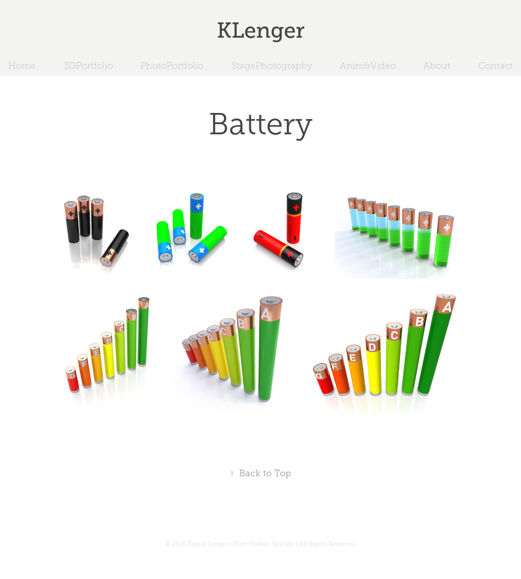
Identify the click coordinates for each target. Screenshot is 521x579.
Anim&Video (368, 66)
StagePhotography (271, 66)
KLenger (261, 30)
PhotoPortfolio (172, 66)
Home (22, 66)
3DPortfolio (88, 66)
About (436, 66)
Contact (495, 66)
